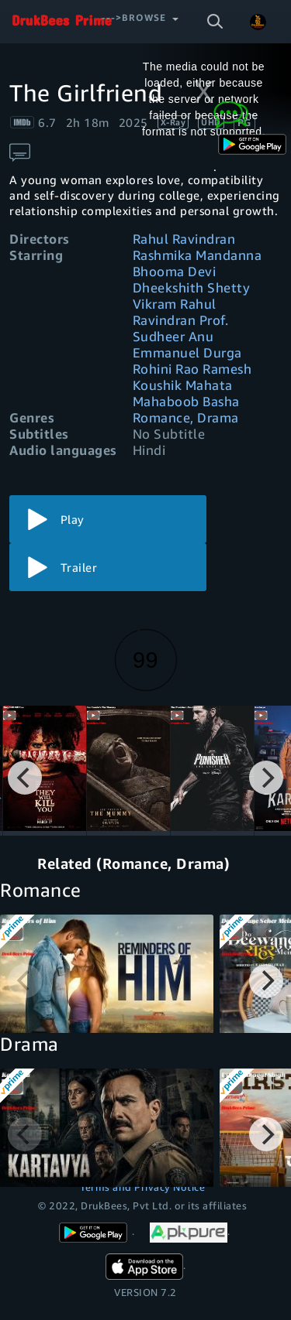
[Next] (266, 778)
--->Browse (134, 17)
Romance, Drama (186, 417)
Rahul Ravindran (184, 239)
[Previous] (25, 778)
